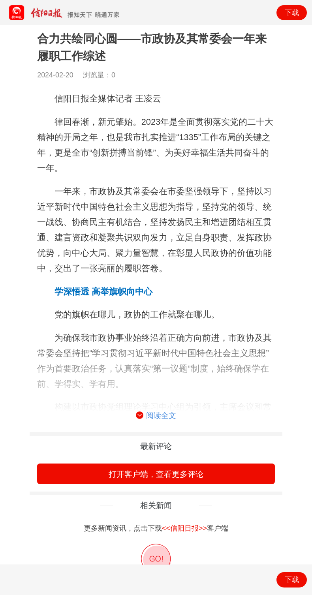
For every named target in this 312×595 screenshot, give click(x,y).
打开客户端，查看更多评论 (156, 474)
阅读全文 (156, 416)
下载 (292, 13)
